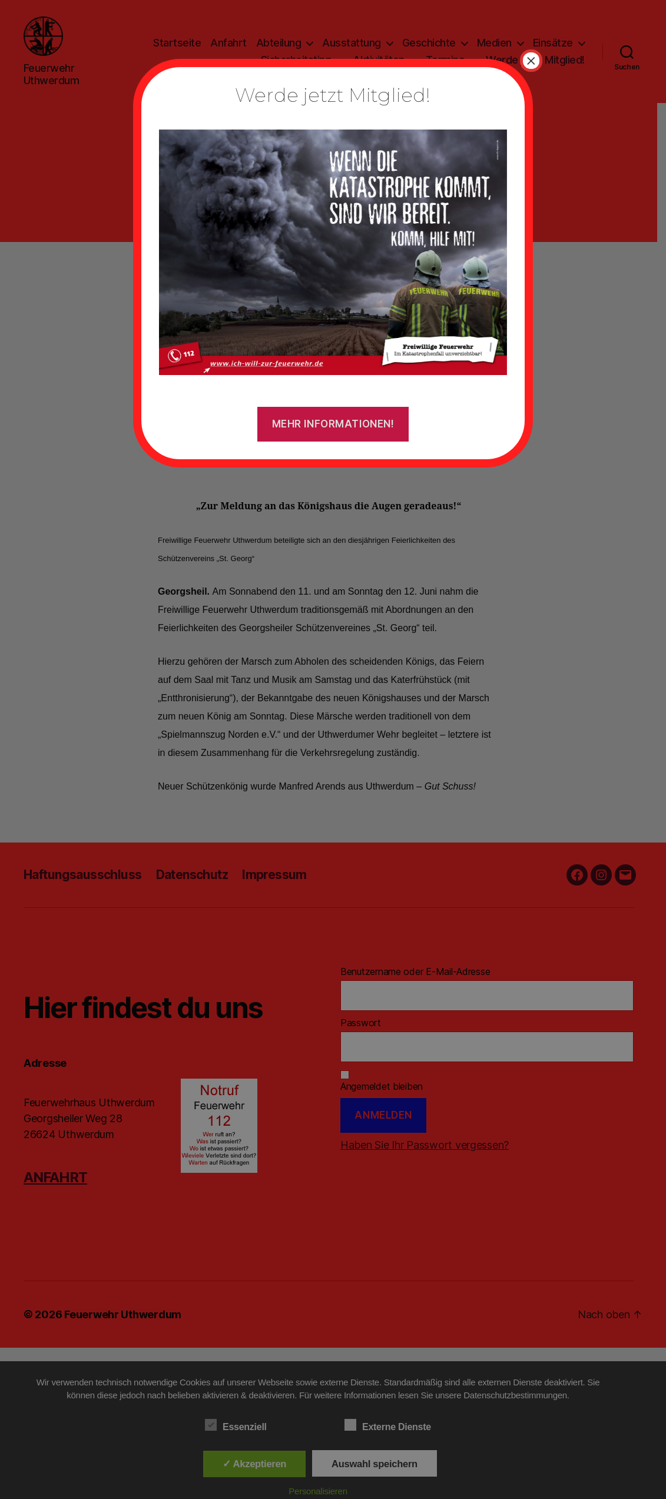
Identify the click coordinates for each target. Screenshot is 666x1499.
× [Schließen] (531, 60)
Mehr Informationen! (333, 424)
